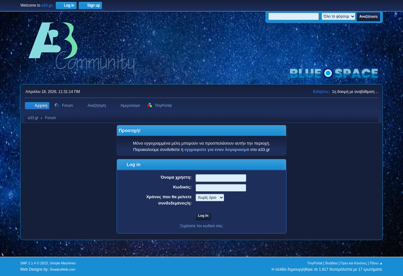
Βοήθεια (331, 263)
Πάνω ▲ (376, 263)
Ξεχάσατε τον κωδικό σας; (201, 226)
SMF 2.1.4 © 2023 (34, 263)
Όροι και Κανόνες (354, 263)
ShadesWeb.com (63, 269)
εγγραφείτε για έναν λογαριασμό (216, 149)
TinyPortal (314, 263)
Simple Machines (63, 263)
